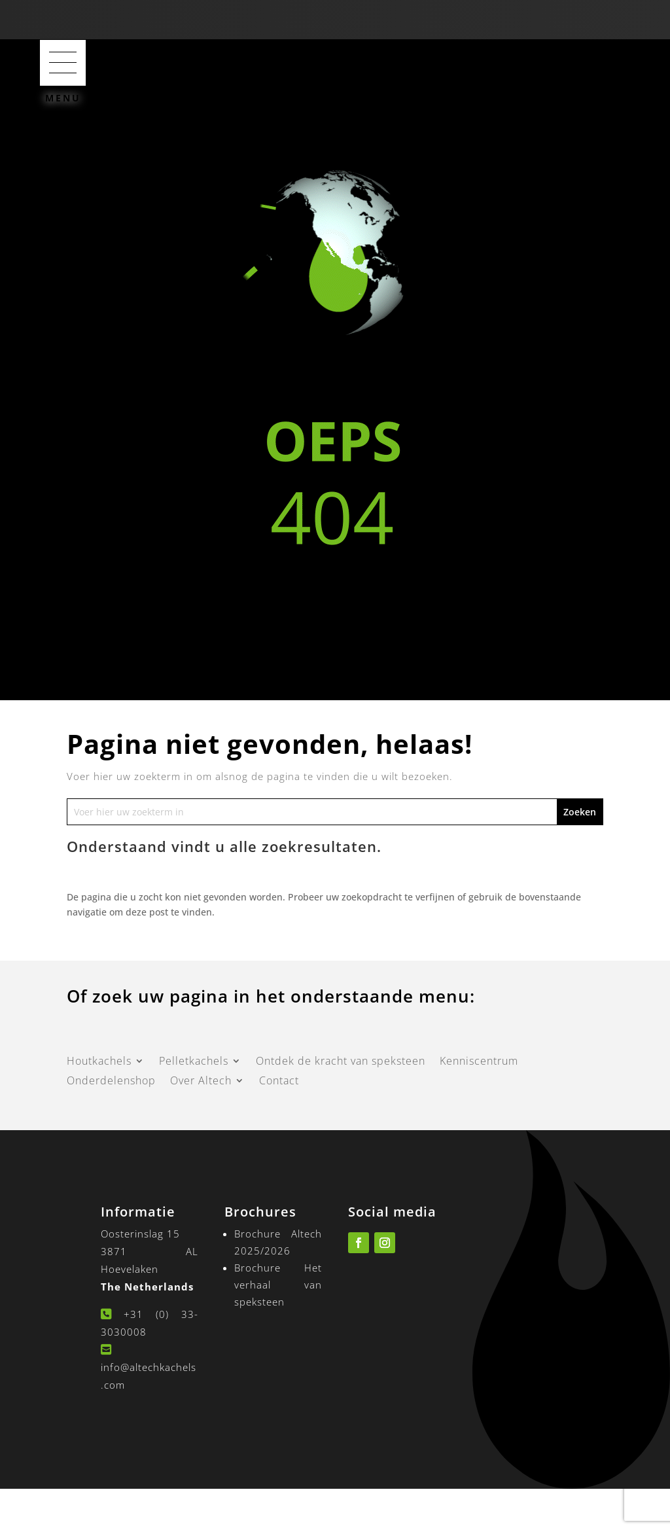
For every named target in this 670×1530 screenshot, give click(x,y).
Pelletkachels (193, 1062)
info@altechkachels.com (148, 1370)
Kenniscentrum (479, 1062)
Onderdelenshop (111, 1082)
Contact (279, 1082)
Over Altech (201, 1082)
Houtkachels (99, 1062)
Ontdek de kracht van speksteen (340, 1062)
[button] (62, 62)
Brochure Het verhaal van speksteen (278, 1284)
